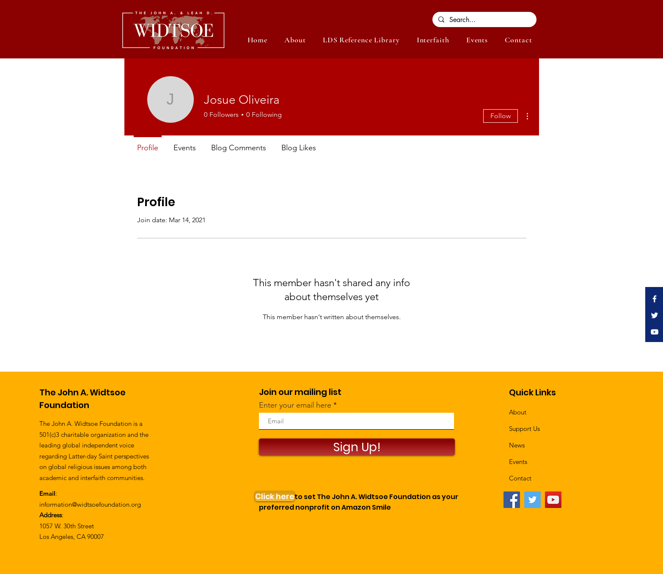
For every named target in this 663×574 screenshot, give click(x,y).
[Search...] (484, 20)
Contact (520, 478)
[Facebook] (511, 499)
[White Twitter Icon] (654, 315)
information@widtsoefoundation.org (90, 504)
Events (518, 462)
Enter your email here (295, 405)
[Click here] (274, 496)
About (517, 412)
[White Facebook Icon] (654, 299)
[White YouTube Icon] (654, 332)
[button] (477, 39)
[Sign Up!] (357, 447)
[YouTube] (553, 499)
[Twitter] (532, 499)
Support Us (524, 429)
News (517, 445)
